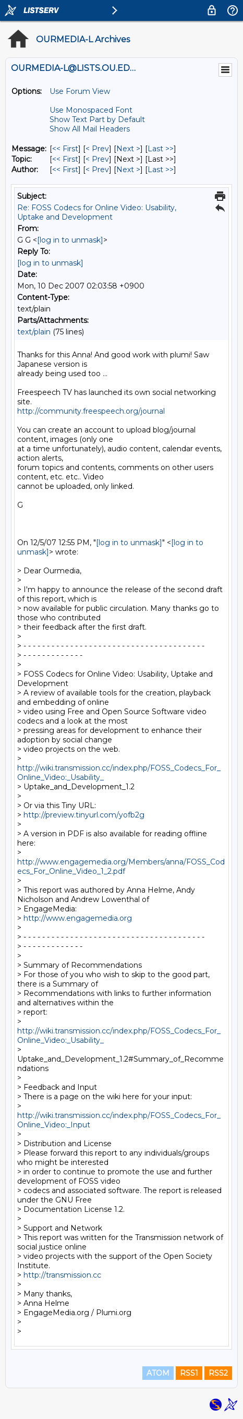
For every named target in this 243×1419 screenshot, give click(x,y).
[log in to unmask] (70, 240)
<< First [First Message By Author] (65, 169)
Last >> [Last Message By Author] (161, 169)
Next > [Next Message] (128, 148)
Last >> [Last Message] (161, 148)
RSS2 (218, 1373)
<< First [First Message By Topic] (65, 159)
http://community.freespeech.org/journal (91, 411)
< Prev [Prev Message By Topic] (97, 159)
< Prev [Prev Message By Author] (97, 169)
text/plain (34, 331)
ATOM (158, 1373)
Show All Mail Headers (90, 129)
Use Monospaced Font (91, 110)
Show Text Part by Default (97, 119)
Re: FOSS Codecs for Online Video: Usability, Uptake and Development (96, 212)
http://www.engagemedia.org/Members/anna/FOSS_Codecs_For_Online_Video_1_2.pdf (121, 866)
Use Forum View (80, 91)
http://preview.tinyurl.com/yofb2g (83, 815)
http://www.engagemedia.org (77, 918)
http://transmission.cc (62, 1275)
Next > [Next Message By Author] (128, 169)
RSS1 (189, 1373)
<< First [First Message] (65, 148)
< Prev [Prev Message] (97, 148)
